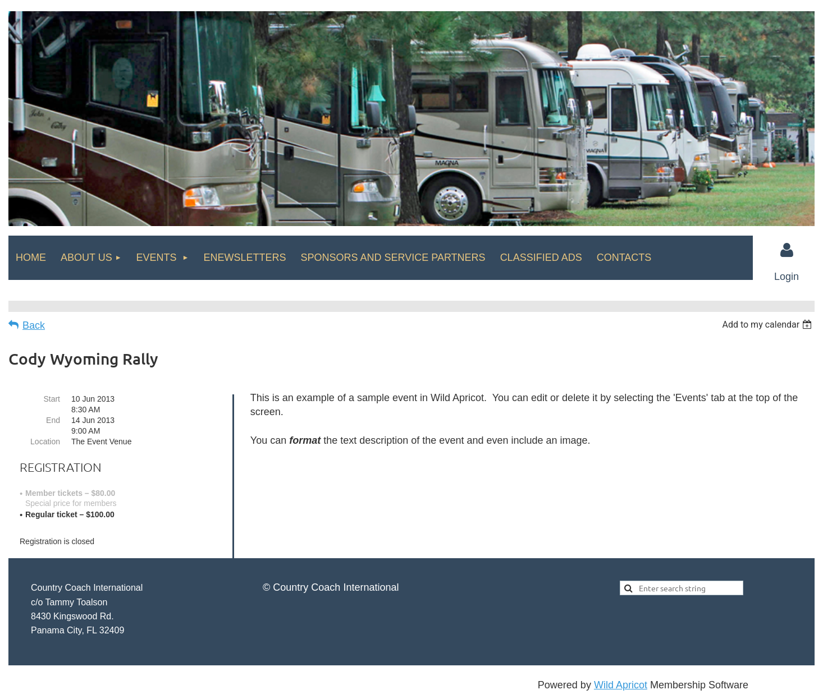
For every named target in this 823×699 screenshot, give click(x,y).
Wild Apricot (620, 685)
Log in (786, 250)
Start (51, 398)
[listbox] (768, 325)
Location (45, 441)
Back (33, 325)
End (53, 420)
